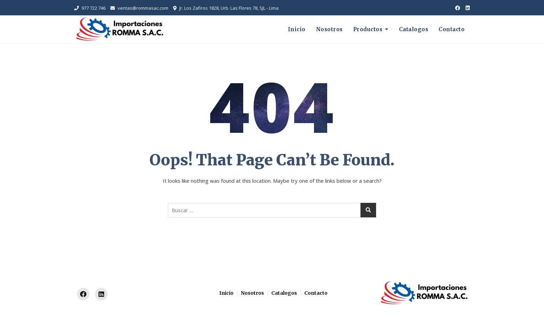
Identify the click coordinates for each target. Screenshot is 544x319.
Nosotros (329, 29)
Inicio (297, 29)
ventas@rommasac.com (139, 8)
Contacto (452, 29)
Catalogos (413, 29)
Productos (368, 29)
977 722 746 (89, 8)
